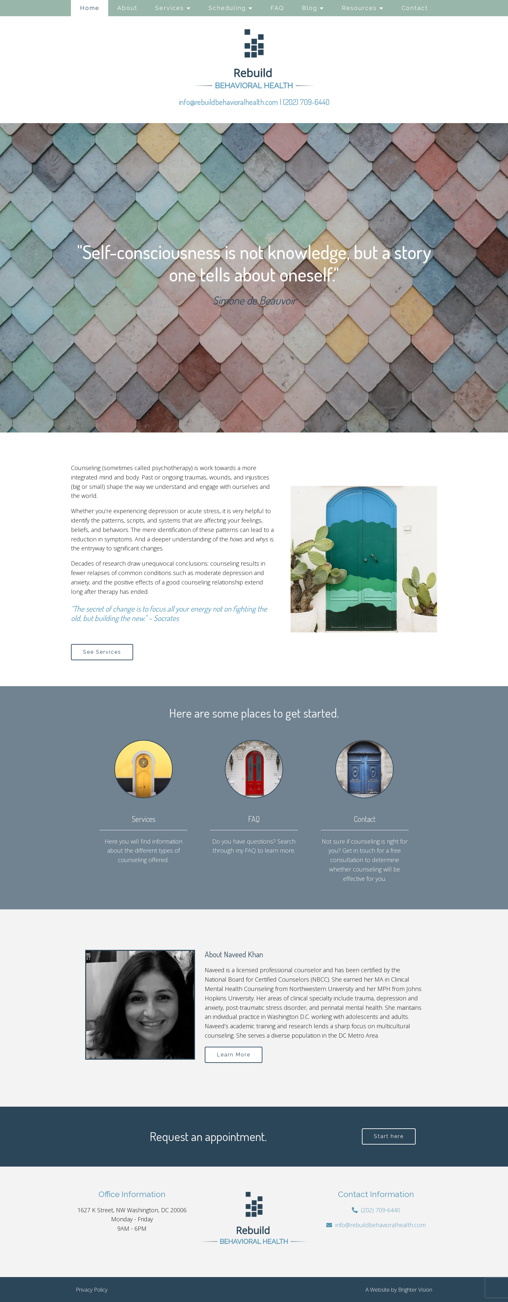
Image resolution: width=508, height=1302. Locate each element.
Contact (414, 8)
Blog (309, 8)
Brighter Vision (415, 1289)
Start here (389, 1136)
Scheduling (227, 8)
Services (169, 8)
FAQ (277, 8)
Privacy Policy (92, 1289)
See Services (102, 652)
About (127, 8)
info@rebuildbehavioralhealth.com (228, 102)
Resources (359, 8)
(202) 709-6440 (306, 102)
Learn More (233, 1055)
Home (89, 8)
